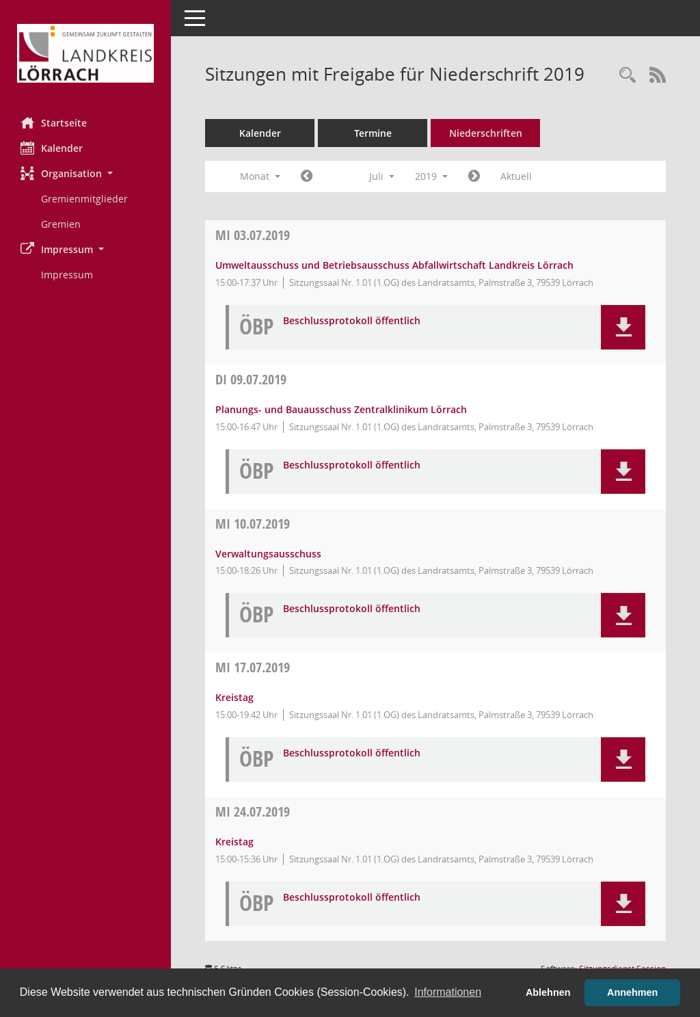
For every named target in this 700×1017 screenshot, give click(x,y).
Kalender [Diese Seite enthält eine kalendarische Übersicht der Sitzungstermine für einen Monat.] (52, 148)
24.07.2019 (252, 811)
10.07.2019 (252, 523)
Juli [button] (381, 176)
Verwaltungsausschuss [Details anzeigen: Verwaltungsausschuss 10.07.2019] (268, 553)
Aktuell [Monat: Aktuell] (516, 176)
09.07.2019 (250, 379)
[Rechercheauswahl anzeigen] (627, 75)
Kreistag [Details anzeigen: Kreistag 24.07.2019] (234, 841)
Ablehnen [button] (548, 992)
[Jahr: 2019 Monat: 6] (307, 176)
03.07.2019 (252, 235)
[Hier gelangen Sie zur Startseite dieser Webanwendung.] (85, 53)
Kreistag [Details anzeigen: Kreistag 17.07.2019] (234, 697)
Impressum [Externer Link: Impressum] (67, 274)
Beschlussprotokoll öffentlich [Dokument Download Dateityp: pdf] (351, 321)
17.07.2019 (252, 667)
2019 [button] (431, 176)
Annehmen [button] (632, 992)
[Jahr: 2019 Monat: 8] (474, 176)
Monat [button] (260, 176)
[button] (85, 173)
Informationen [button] (447, 992)
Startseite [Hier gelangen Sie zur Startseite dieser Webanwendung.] (54, 122)
